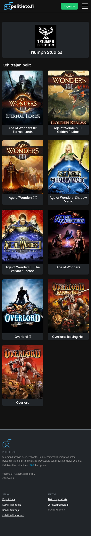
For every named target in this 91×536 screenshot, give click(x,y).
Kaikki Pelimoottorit (13, 515)
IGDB (32, 465)
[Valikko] (85, 6)
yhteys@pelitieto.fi (58, 504)
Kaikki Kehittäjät (11, 510)
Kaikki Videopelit (11, 504)
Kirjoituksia (8, 499)
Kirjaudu (69, 6)
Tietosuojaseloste (57, 499)
